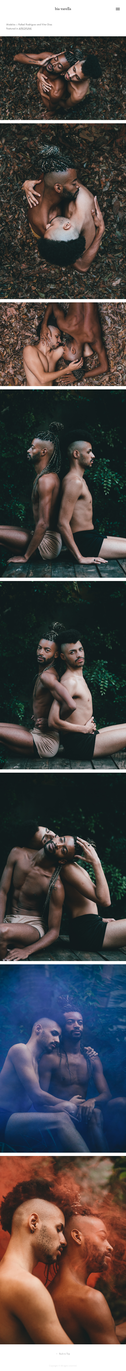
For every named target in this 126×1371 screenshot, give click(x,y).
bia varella (63, 9)
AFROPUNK (25, 28)
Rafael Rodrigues (27, 24)
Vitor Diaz (47, 24)
